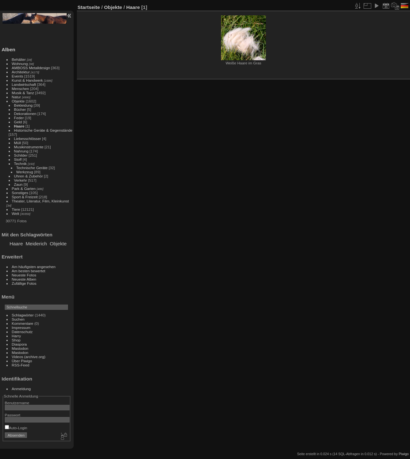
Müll (17, 143)
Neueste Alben (24, 279)
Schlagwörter (23, 315)
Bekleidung (23, 105)
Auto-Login (16, 428)
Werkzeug (24, 172)
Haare (19, 126)
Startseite (89, 7)
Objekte (18, 101)
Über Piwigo (22, 361)
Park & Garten (24, 188)
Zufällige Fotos (24, 283)
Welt (15, 213)
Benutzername (17, 403)
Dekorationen (25, 113)
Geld (18, 122)
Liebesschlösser (27, 138)
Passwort (12, 415)
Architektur (21, 72)
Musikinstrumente (29, 147)
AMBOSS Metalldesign (31, 68)
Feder (19, 118)
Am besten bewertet (28, 271)
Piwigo (404, 454)
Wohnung (20, 63)
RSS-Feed (20, 365)
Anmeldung (21, 389)
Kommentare (22, 323)
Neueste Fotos (24, 275)
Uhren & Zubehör (28, 176)
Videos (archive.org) (28, 357)
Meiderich (36, 243)
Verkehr (20, 180)
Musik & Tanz (23, 93)
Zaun (18, 184)
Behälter (19, 59)
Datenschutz (22, 332)
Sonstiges (20, 193)
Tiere (16, 209)
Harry (16, 336)
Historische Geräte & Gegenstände (43, 130)
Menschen (20, 88)
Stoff (18, 159)
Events (17, 76)
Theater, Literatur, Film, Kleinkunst (40, 201)
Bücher (20, 109)
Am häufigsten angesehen (34, 267)
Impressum (21, 327)
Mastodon (20, 348)
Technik (20, 163)
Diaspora (19, 344)
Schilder (21, 155)
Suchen (18, 319)
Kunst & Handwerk (27, 80)
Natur (16, 97)
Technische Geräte (32, 168)
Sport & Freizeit (25, 197)
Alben (8, 49)
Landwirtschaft (24, 84)
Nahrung (21, 151)
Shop (16, 340)
